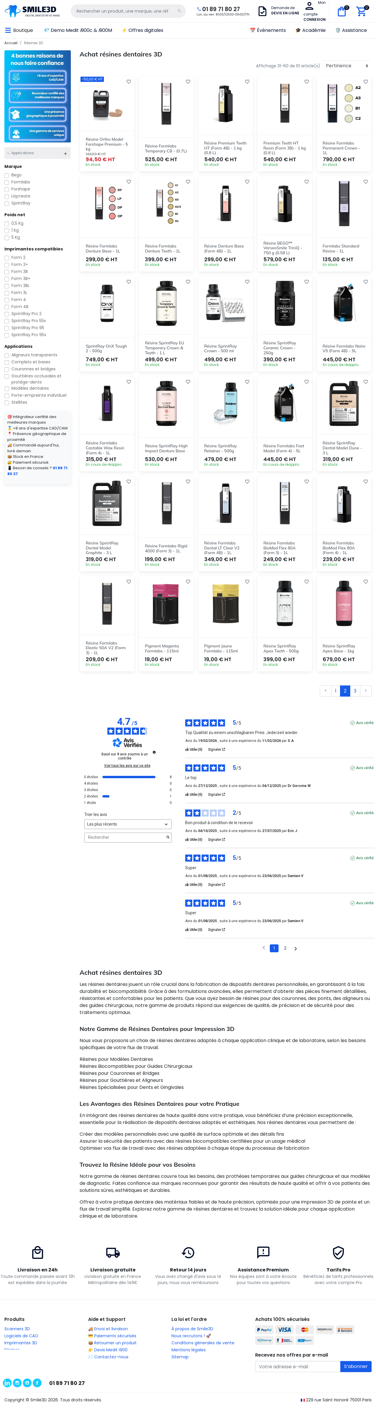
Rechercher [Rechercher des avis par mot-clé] (125, 841)
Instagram (17, 1385)
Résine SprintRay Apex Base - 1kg (339, 652)
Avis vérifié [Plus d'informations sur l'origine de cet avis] (365, 726)
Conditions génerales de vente (202, 1347)
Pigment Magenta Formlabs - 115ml (162, 652)
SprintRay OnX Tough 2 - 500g (106, 348)
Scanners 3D (17, 1333)
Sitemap (180, 1361)
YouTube (27, 1385)
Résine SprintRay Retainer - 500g (220, 449)
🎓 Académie (310, 26)
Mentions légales (188, 1354)
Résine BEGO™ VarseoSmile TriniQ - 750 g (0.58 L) (282, 246)
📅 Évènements (268, 26)
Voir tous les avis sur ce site (127, 769)
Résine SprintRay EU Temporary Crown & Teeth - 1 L (164, 347)
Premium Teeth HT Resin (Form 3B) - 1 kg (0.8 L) (284, 145)
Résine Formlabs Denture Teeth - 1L (162, 247)
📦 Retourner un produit (112, 1347)
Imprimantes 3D (20, 1347)
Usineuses (14, 1361)
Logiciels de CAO (21, 1340)
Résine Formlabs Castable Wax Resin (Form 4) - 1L (105, 449)
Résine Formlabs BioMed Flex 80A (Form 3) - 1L (279, 550)
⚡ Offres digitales (142, 26)
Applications (22, 149)
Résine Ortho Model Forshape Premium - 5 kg (107, 141)
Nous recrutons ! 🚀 (191, 1340)
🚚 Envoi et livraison (108, 1333)
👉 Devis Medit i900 (108, 1354)
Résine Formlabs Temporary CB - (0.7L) (166, 146)
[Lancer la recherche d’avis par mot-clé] (168, 841)
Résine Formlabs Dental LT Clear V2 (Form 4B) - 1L (222, 550)
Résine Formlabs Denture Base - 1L (103, 247)
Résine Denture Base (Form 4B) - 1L (224, 247)
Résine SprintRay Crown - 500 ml (220, 348)
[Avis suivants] (296, 952)
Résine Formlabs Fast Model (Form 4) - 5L (283, 449)
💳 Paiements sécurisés (112, 1340)
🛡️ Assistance (351, 26)
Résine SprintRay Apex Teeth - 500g (281, 652)
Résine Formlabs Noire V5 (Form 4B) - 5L (344, 348)
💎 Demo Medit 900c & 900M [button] (78, 26)
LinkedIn (7, 1385)
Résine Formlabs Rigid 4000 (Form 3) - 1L (166, 551)
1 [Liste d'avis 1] (274, 951)
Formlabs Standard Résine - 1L (341, 247)
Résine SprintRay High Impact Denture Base (166, 449)
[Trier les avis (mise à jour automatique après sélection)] (128, 828)
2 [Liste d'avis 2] (285, 951)
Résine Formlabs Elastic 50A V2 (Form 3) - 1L (106, 651)
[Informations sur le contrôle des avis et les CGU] (154, 755)
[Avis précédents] (264, 951)
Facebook (37, 1385)
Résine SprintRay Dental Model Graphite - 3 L (102, 550)
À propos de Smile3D (192, 1333)
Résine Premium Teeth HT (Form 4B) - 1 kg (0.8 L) (225, 145)
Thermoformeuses (23, 1368)
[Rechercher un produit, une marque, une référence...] (118, 9)
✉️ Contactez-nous (108, 1361)
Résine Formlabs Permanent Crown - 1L (341, 145)
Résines (12, 1354)
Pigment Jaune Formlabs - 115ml (221, 652)
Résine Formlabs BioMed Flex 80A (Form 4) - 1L (339, 550)
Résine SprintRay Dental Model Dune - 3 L (342, 449)
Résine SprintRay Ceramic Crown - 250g (279, 347)
